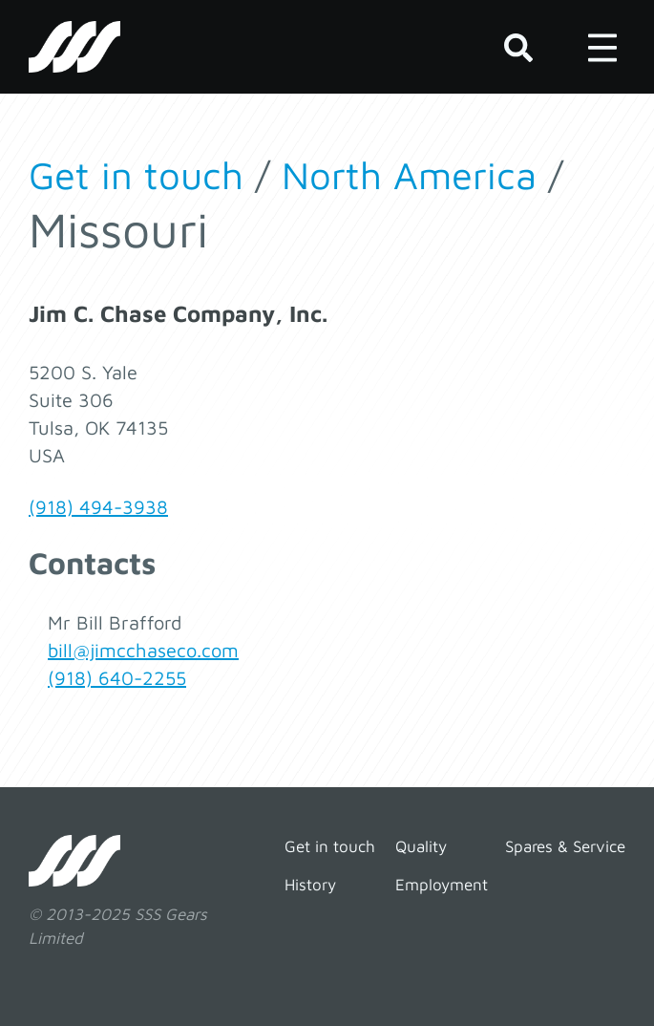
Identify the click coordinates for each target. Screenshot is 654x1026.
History (310, 884)
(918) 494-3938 (98, 507)
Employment (441, 884)
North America (409, 174)
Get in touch (136, 174)
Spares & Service (565, 846)
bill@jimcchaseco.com (143, 650)
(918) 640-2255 (117, 678)
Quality (421, 846)
